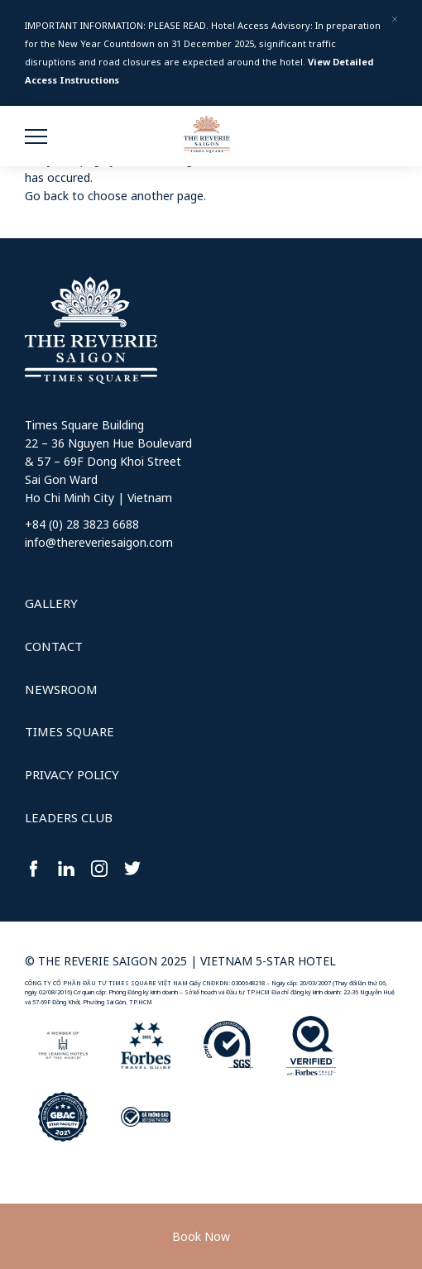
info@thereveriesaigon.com (99, 542)
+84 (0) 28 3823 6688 (82, 524)
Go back (47, 196)
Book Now (201, 1236)
